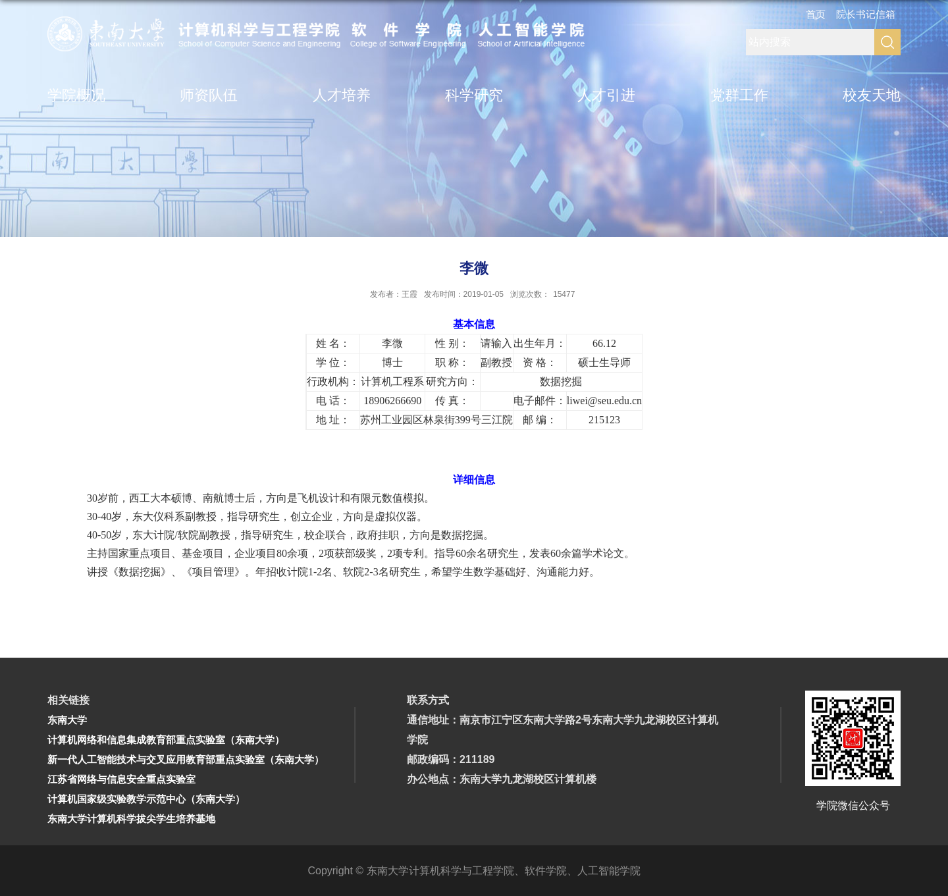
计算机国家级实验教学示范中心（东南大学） (146, 798)
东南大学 (67, 719)
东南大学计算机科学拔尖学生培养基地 (131, 818)
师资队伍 (209, 95)
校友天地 (872, 95)
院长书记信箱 (865, 14)
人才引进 (606, 95)
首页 (816, 14)
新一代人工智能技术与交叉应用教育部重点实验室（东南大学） (185, 759)
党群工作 (739, 95)
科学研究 (474, 95)
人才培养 (342, 95)
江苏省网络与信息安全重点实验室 (121, 779)
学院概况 (76, 95)
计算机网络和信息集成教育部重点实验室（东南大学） (165, 739)
